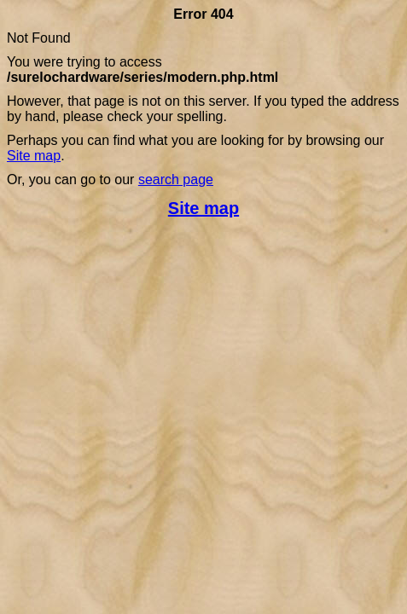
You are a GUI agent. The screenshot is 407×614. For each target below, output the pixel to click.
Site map (34, 155)
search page (175, 179)
